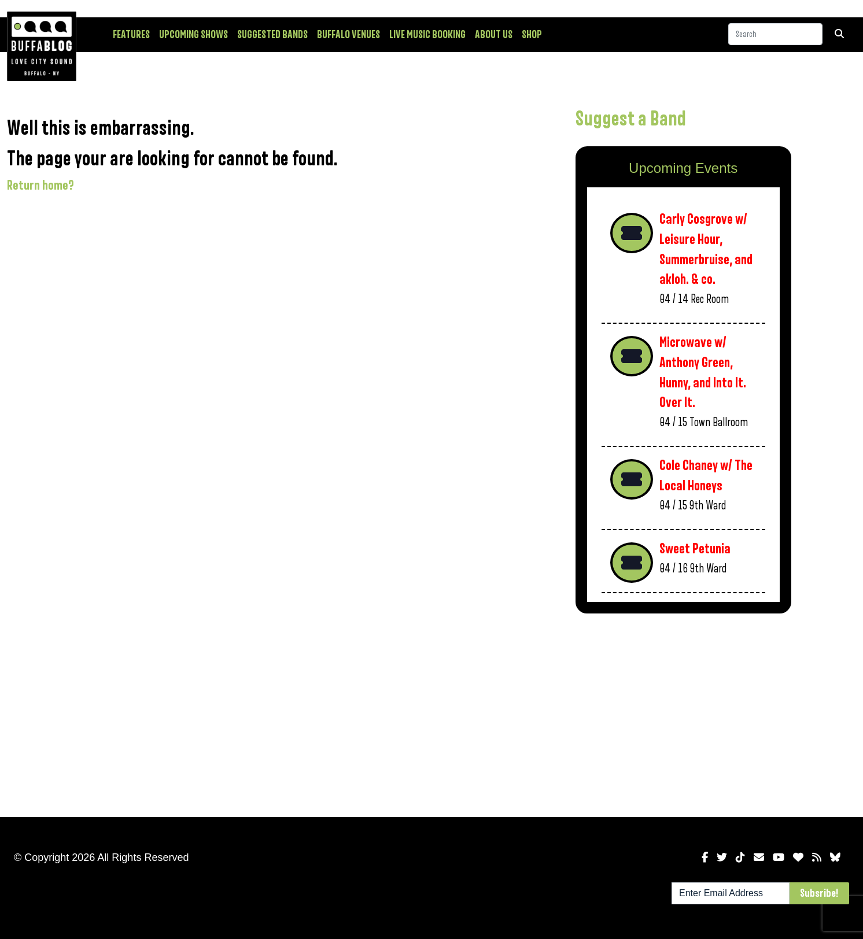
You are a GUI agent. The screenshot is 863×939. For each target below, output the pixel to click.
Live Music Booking (427, 34)
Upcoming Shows (193, 34)
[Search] (775, 34)
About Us (493, 34)
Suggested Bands (272, 34)
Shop (532, 34)
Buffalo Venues (348, 34)
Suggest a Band (631, 119)
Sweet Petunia (695, 549)
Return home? (40, 186)
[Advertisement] (683, 713)
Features (131, 34)
